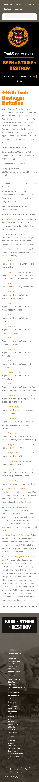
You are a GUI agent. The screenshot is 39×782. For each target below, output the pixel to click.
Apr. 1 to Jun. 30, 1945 (17, 395)
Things (32, 76)
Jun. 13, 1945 (13, 469)
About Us (8, 4)
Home (6, 76)
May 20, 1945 (13, 444)
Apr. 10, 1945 (13, 406)
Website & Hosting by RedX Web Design (16, 777)
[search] (17, 16)
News (18, 4)
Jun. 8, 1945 (13, 461)
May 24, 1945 (13, 452)
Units (19, 81)
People (15, 76)
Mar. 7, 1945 (13, 272)
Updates (18, 9)
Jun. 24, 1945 (13, 480)
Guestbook (29, 4)
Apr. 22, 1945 (13, 418)
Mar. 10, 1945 (14, 303)
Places (23, 76)
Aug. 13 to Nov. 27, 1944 (18, 249)
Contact (7, 9)
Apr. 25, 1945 (13, 433)
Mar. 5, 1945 (13, 260)
